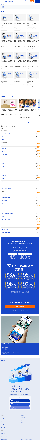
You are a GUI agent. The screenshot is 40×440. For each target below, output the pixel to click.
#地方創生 (21, 117)
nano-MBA (2, 424)
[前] (12, 122)
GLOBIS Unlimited (3, 433)
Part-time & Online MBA (4, 429)
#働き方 (11, 114)
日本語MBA (2, 417)
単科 (19, 404)
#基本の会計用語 (30, 28)
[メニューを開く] (2, 1)
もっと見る (20, 90)
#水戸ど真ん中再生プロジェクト (28, 117)
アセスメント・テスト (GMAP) (24, 420)
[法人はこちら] (37, 1)
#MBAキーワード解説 (4, 29)
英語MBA (2, 423)
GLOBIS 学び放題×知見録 (4, 432)
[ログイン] (28, 1)
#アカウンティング (20, 86)
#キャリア (7, 114)
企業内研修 (22, 415)
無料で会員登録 (20, 306)
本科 (19, 401)
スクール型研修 (23, 417)
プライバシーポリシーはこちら (4, 353)
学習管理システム (23, 422)
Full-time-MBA (3, 427)
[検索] (25, 1)
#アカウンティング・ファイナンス (32, 46)
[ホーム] (1, 4)
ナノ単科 (19, 408)
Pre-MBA (2, 426)
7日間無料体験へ (32, 1)
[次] (28, 122)
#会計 (2, 28)
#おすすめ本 (2, 114)
